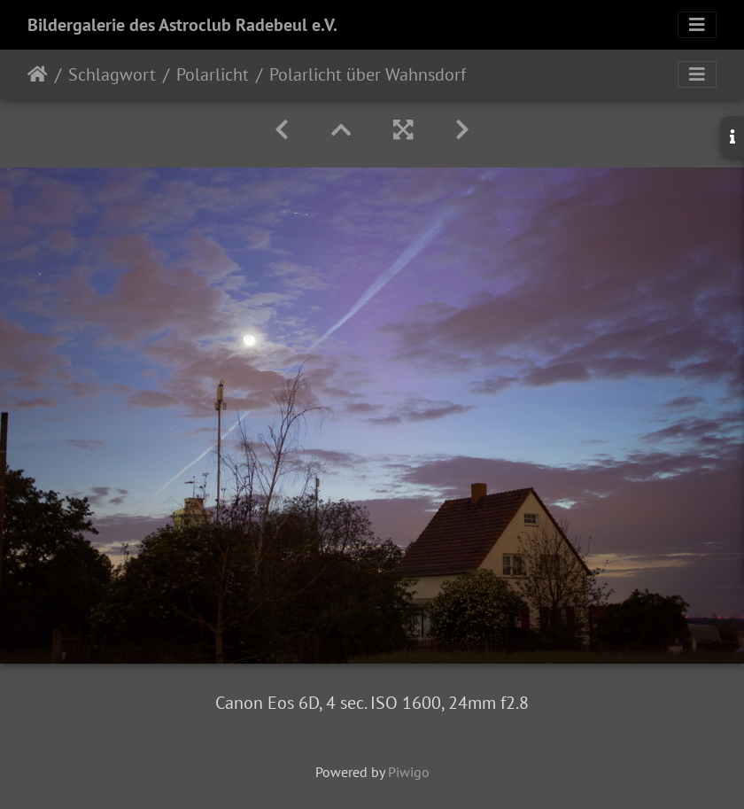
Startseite (37, 74)
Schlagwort (112, 74)
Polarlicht (212, 74)
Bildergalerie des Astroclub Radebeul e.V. (182, 24)
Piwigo (409, 772)
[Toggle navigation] (697, 25)
